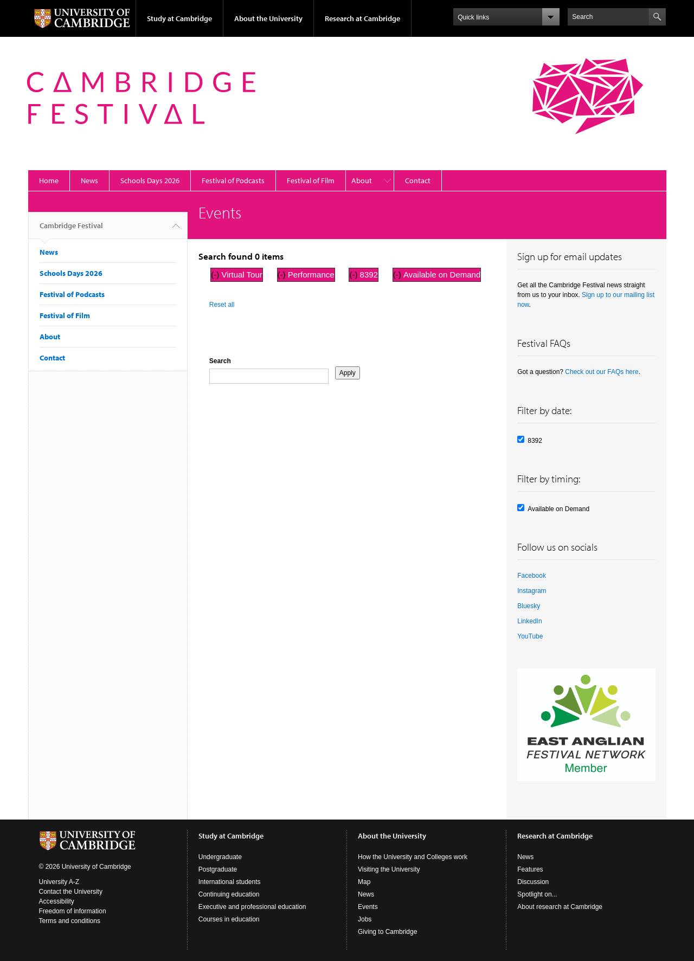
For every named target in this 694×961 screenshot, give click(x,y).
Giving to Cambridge (387, 932)
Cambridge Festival (71, 230)
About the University (268, 18)
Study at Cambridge (179, 18)
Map (364, 882)
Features (530, 869)
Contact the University (70, 891)
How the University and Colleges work (412, 857)
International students (229, 882)
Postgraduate (217, 869)
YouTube (530, 636)
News (89, 180)
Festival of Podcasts (233, 180)
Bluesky (528, 606)
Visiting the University (389, 869)
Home (49, 180)
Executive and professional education (252, 907)
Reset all (222, 304)
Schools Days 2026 (149, 180)
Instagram (531, 591)
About (361, 180)
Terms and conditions (69, 921)
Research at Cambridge (362, 18)
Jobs (364, 919)
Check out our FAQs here (601, 372)
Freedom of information (72, 911)
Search (220, 361)
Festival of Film (311, 180)
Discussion (533, 882)
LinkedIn (529, 621)
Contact (417, 180)
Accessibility (56, 901)
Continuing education (229, 894)
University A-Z (59, 882)
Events (368, 907)
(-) (216, 274)
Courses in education (229, 919)
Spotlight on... (537, 894)
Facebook (531, 575)
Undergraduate (220, 857)
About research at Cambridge (559, 907)
